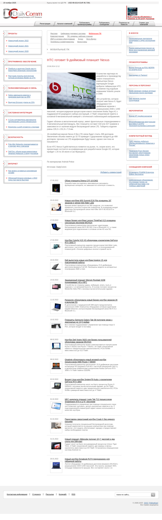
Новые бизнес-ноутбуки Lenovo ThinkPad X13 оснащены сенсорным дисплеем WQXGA (90, 221)
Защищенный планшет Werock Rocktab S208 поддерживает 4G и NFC (85, 281)
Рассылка (50, 494)
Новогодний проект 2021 (18, 46)
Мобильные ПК (59, 49)
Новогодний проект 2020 (18, 51)
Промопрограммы (138, 62)
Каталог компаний (64, 24)
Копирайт (63, 494)
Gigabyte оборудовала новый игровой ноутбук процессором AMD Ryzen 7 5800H (85, 361)
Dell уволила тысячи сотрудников (137, 99)
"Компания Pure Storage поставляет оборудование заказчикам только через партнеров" (139, 154)
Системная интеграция (20, 113)
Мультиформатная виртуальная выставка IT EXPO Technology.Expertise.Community (142, 124)
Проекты (12, 34)
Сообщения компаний (140, 167)
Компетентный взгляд (140, 136)
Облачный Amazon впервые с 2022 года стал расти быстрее (22, 179)
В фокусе (133, 33)
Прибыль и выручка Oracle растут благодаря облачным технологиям (22, 69)
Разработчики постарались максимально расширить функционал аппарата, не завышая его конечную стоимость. (90, 184)
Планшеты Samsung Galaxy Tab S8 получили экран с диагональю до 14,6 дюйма (88, 321)
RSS (73, 494)
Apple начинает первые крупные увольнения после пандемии (142, 92)
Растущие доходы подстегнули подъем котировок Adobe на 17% (21, 77)
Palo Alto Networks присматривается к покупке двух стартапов (23, 145)
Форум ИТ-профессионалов (140, 116)
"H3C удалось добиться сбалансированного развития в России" (142, 143)
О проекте (36, 494)
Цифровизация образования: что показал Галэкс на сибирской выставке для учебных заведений (141, 183)
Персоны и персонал (140, 85)
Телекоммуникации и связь (22, 88)
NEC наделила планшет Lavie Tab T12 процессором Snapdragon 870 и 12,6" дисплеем (88, 400)
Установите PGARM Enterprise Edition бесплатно (141, 173)
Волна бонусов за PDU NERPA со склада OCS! (141, 68)
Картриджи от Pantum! (138, 75)
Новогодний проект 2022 (18, 41)
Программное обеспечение (22, 62)
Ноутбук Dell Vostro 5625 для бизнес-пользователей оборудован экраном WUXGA (88, 341)
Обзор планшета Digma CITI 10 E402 (81, 181)
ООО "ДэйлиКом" (151, 503)
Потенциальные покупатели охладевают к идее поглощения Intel (142, 40)
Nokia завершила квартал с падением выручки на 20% (19, 96)
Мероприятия (136, 111)
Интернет (13, 164)
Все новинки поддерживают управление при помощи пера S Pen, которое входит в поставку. (90, 326)
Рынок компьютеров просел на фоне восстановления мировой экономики (142, 50)
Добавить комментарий (111, 172)
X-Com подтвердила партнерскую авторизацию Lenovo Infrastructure (22, 121)
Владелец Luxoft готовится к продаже (23, 127)
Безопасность (15, 137)
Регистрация (45, 24)
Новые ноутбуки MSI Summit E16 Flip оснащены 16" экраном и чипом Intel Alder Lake (88, 201)
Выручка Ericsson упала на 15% (21, 102)
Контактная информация (17, 494)
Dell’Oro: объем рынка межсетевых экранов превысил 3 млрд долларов (23, 152)
